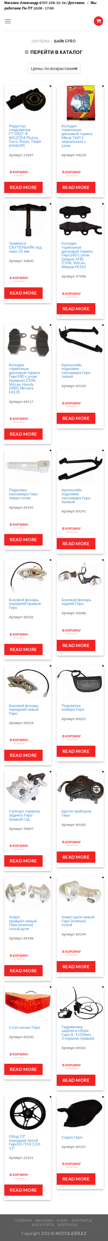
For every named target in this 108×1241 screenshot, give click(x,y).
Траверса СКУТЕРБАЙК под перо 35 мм (25, 247)
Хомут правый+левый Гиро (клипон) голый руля (23, 923)
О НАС (62, 1220)
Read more (23, 187)
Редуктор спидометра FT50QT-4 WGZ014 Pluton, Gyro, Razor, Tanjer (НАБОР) (25, 136)
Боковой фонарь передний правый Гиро (25, 604)
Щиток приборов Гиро (76, 813)
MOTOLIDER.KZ (71, 1233)
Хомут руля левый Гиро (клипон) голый (78, 921)
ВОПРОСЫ (67, 1225)
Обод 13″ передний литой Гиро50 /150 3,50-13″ (25, 1142)
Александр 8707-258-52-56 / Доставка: (53, 3)
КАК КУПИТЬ (43, 1225)
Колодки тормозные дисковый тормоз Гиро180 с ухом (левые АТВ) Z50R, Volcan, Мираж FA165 (77, 255)
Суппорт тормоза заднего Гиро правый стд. (24, 815)
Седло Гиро (72, 1137)
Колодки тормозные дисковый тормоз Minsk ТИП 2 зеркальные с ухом (77, 136)
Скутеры (40, 41)
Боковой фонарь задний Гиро (77, 602)
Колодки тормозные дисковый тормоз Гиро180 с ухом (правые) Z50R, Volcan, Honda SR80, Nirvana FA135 (24, 378)
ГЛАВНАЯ (23, 1220)
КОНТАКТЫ (82, 1220)
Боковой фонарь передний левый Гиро (24, 710)
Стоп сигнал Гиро (24, 1028)
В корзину (19, 172)
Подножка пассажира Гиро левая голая (23, 494)
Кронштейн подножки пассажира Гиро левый (76, 371)
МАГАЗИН (44, 1220)
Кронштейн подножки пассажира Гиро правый (76, 496)
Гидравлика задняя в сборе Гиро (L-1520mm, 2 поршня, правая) (78, 1033)
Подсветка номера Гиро (73, 708)
